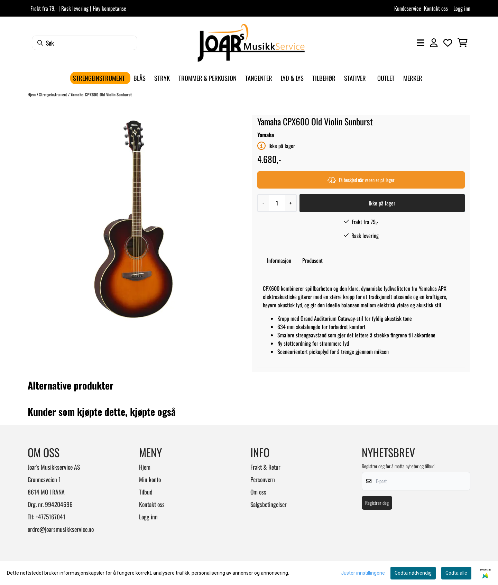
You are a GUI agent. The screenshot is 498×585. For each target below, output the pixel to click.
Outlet (386, 78)
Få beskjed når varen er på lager (361, 179)
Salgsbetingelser (268, 504)
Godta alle (456, 573)
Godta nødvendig (413, 573)
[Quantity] (277, 203)
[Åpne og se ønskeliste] (448, 43)
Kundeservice (407, 8)
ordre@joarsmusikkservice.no (61, 529)
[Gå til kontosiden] (433, 43)
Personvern (262, 479)
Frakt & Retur (265, 466)
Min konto (150, 479)
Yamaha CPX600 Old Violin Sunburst (101, 94)
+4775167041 (50, 516)
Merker (412, 78)
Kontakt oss (436, 8)
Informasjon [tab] (279, 260)
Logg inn (461, 8)
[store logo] (251, 43)
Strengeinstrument (53, 94)
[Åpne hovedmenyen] (420, 43)
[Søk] (84, 43)
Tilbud (146, 491)
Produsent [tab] (312, 260)
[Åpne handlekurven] (462, 43)
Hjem (32, 94)
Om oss (258, 491)
